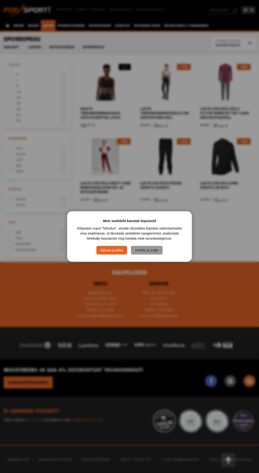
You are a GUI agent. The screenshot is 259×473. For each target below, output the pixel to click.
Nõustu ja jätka (112, 250)
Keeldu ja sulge (146, 250)
